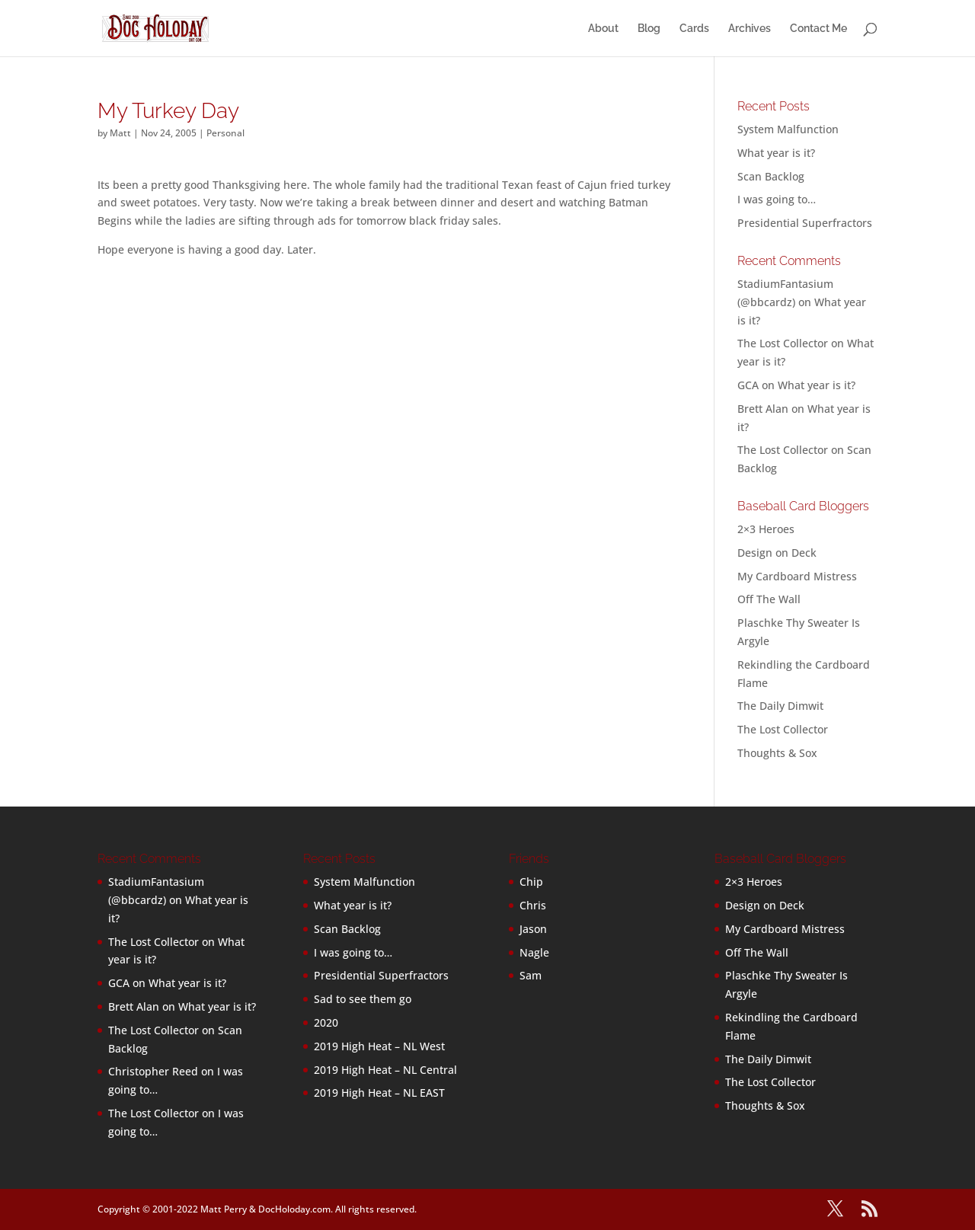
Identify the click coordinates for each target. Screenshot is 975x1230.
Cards (694, 28)
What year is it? (776, 152)
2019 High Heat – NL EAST (379, 1092)
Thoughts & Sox (777, 753)
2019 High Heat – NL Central (385, 1069)
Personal (225, 132)
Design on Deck (777, 552)
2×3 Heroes (765, 529)
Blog (649, 28)
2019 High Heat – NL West (379, 1046)
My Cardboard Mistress (797, 576)
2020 (326, 1022)
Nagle (534, 952)
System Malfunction (788, 129)
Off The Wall (769, 599)
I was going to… (776, 199)
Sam (530, 975)
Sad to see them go (362, 999)
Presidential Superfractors (804, 223)
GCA (748, 385)
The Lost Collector (782, 729)
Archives (749, 28)
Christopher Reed (153, 1071)
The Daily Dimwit (780, 705)
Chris (532, 905)
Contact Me (818, 28)
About (603, 28)
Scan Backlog (770, 176)
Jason (533, 929)
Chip (531, 881)
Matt (120, 132)
